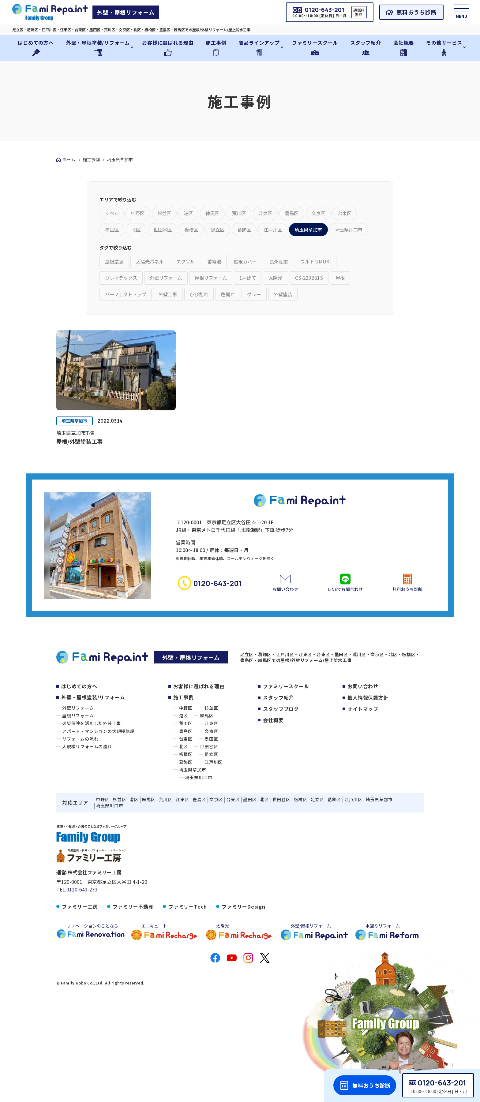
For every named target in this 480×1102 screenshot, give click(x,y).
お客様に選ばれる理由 (199, 710)
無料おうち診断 (413, 12)
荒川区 (186, 747)
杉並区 (211, 732)
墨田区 (211, 763)
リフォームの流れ (80, 763)
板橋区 (186, 778)
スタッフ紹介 (278, 721)
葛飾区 (186, 786)
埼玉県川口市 (198, 802)
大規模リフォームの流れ (87, 771)
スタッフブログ (281, 732)
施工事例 (91, 159)
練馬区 (206, 740)
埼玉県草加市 (75, 445)
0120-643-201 (442, 1082)
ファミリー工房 (80, 931)
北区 (183, 771)
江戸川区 (213, 786)
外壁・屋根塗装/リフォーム (93, 721)
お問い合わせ (362, 710)
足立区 (211, 778)
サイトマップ (362, 732)
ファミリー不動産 (133, 931)
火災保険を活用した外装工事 (91, 747)
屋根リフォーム (78, 740)
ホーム (68, 159)
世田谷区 (209, 771)
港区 (183, 740)
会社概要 (273, 743)
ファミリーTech (187, 931)
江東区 (211, 747)
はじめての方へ (79, 710)
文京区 (211, 755)
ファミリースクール (286, 710)
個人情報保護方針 (367, 721)
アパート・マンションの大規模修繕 (98, 755)
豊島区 (186, 755)
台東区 (186, 763)
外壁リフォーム (78, 732)
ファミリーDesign (243, 931)
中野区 (186, 732)
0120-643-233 (82, 913)
